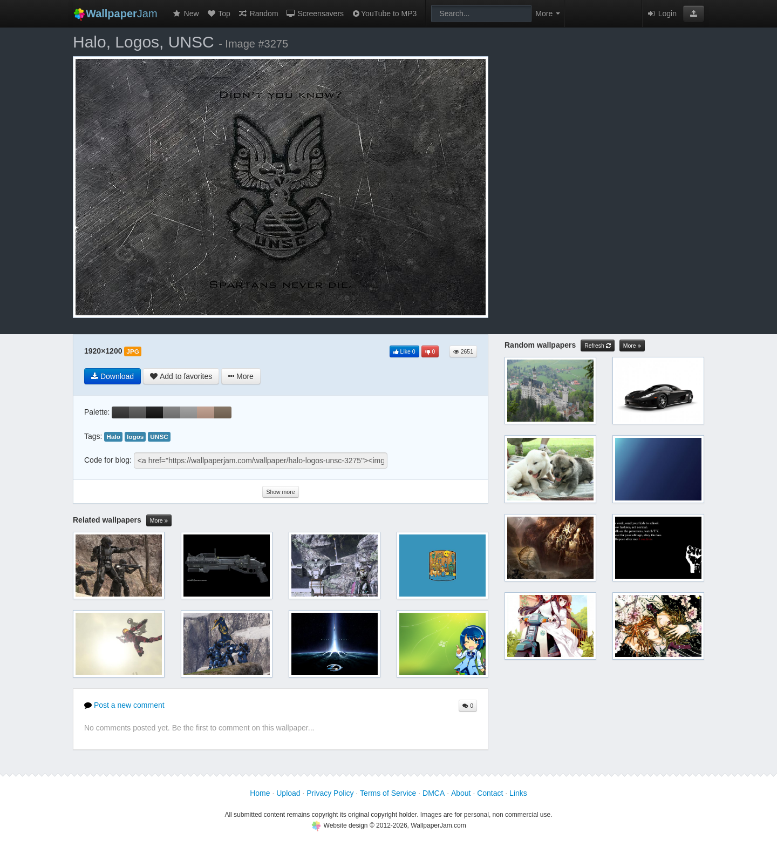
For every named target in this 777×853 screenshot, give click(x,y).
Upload (288, 793)
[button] (693, 13)
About (461, 793)
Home (260, 793)
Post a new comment (124, 705)
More (159, 520)
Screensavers (315, 13)
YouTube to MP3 (384, 13)
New (185, 13)
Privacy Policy (329, 793)
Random (258, 13)
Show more (280, 492)
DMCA (433, 793)
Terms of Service (388, 793)
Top (218, 13)
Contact (490, 793)
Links (518, 793)
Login (661, 13)
